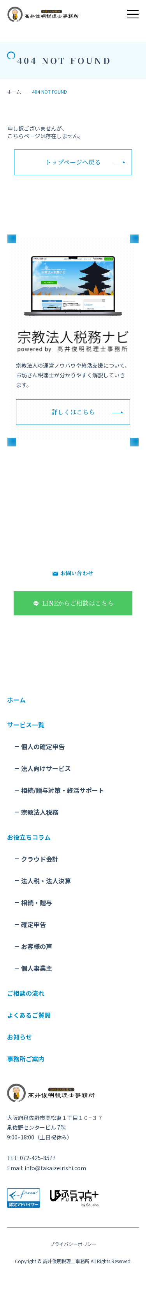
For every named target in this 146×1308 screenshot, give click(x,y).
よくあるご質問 (29, 1015)
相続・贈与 (36, 902)
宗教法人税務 (39, 812)
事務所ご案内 (25, 1058)
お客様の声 (36, 946)
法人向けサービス (46, 768)
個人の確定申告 (43, 746)
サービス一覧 (25, 725)
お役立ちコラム (29, 837)
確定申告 (33, 924)
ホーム (14, 91)
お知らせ (19, 1036)
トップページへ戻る (73, 162)
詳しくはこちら (73, 411)
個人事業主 (36, 968)
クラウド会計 (39, 859)
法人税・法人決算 (46, 880)
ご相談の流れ (25, 993)
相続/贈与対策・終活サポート (62, 790)
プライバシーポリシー (73, 1243)
